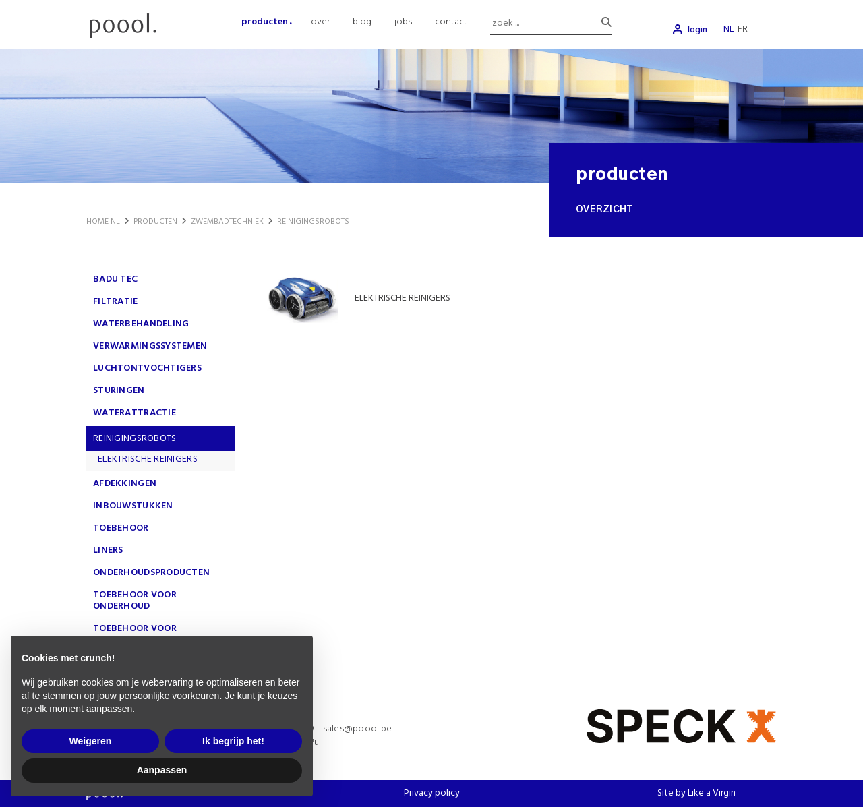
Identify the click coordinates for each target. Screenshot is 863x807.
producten (264, 22)
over (320, 22)
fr (743, 29)
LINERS (108, 550)
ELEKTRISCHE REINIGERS (148, 459)
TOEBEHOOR (121, 528)
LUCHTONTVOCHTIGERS (147, 368)
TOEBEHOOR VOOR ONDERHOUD (135, 600)
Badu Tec (115, 279)
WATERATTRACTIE (134, 413)
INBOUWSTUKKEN (133, 506)
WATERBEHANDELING (141, 324)
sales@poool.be (357, 729)
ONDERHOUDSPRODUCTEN (151, 572)
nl (728, 29)
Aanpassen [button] (162, 770)
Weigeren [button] (90, 741)
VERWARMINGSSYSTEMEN (150, 346)
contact (451, 22)
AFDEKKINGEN (124, 483)
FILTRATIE (115, 301)
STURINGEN (119, 390)
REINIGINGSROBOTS (134, 438)
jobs (403, 22)
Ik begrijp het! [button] (233, 741)
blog (362, 22)
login (697, 30)
